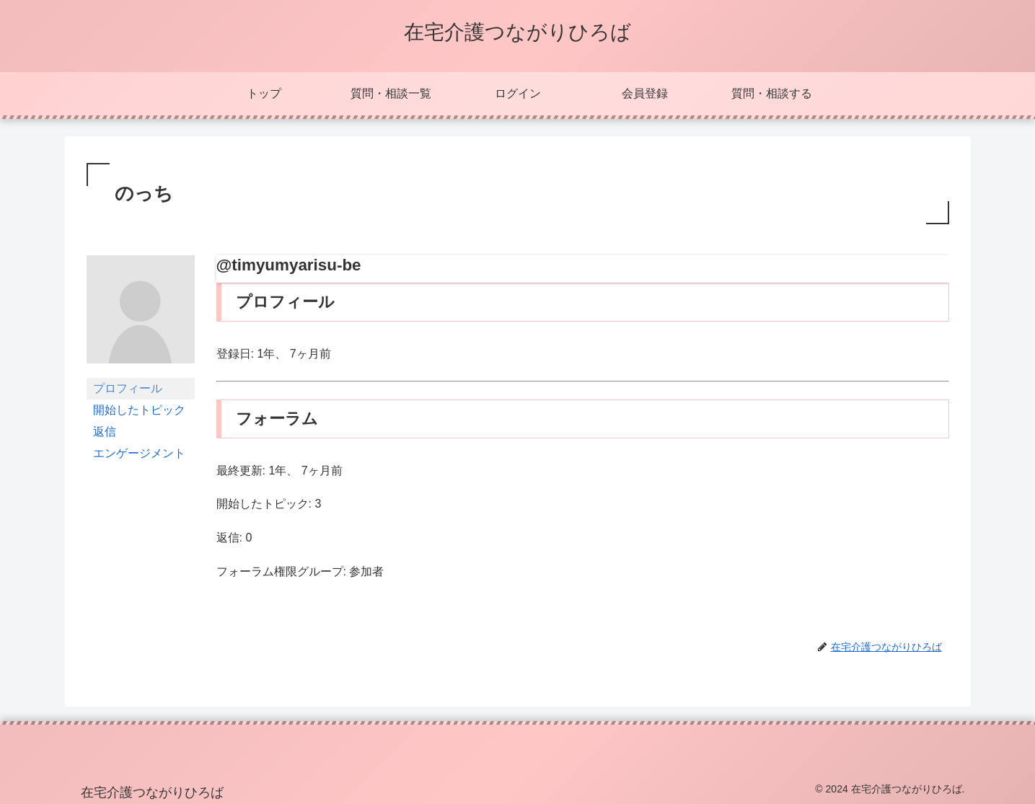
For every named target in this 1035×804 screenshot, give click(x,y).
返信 (104, 431)
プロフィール (127, 388)
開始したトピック (139, 410)
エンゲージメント (139, 453)
